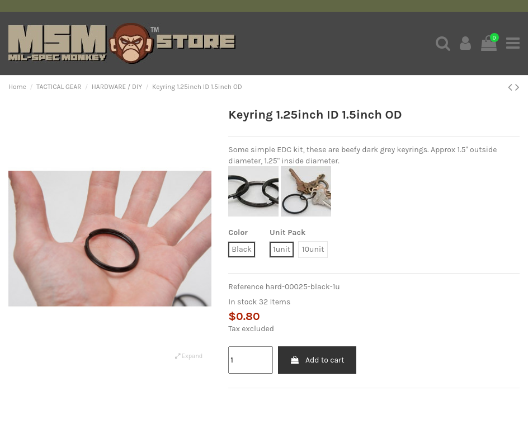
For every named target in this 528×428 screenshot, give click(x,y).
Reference (245, 286)
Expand (188, 356)
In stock (242, 302)
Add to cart (317, 360)
